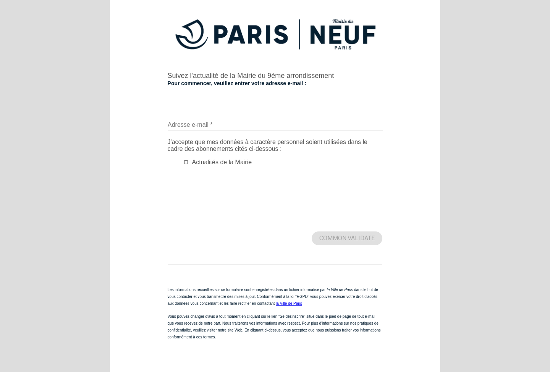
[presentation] (226, 205)
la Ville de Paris (289, 303)
